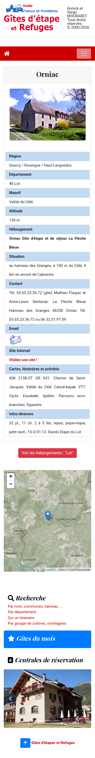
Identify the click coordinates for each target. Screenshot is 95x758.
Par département (22, 612)
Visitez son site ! (23, 360)
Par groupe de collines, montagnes (37, 623)
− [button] (10, 484)
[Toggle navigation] (84, 54)
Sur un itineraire (21, 618)
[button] (25, 743)
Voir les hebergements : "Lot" (47, 452)
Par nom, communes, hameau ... (35, 606)
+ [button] (10, 477)
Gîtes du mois (31, 638)
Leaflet (50, 569)
